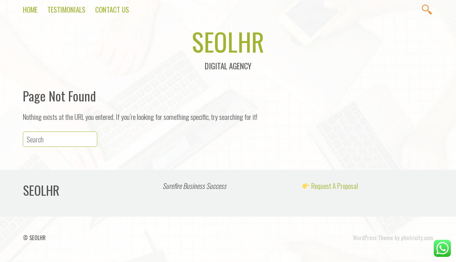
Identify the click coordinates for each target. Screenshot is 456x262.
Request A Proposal (334, 185)
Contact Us (112, 9)
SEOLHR (228, 41)
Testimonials (66, 9)
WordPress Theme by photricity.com (393, 237)
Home (30, 9)
